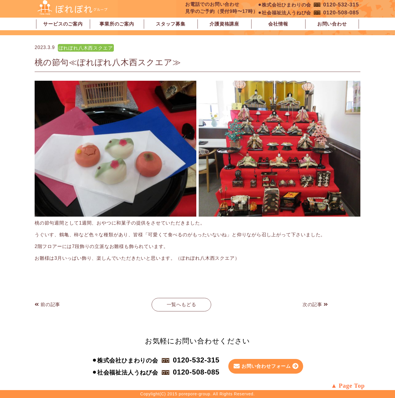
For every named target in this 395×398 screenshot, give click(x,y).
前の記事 (47, 304)
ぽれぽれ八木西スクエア (86, 47)
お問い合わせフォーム (266, 366)
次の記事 (315, 304)
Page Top (352, 385)
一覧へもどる (181, 304)
